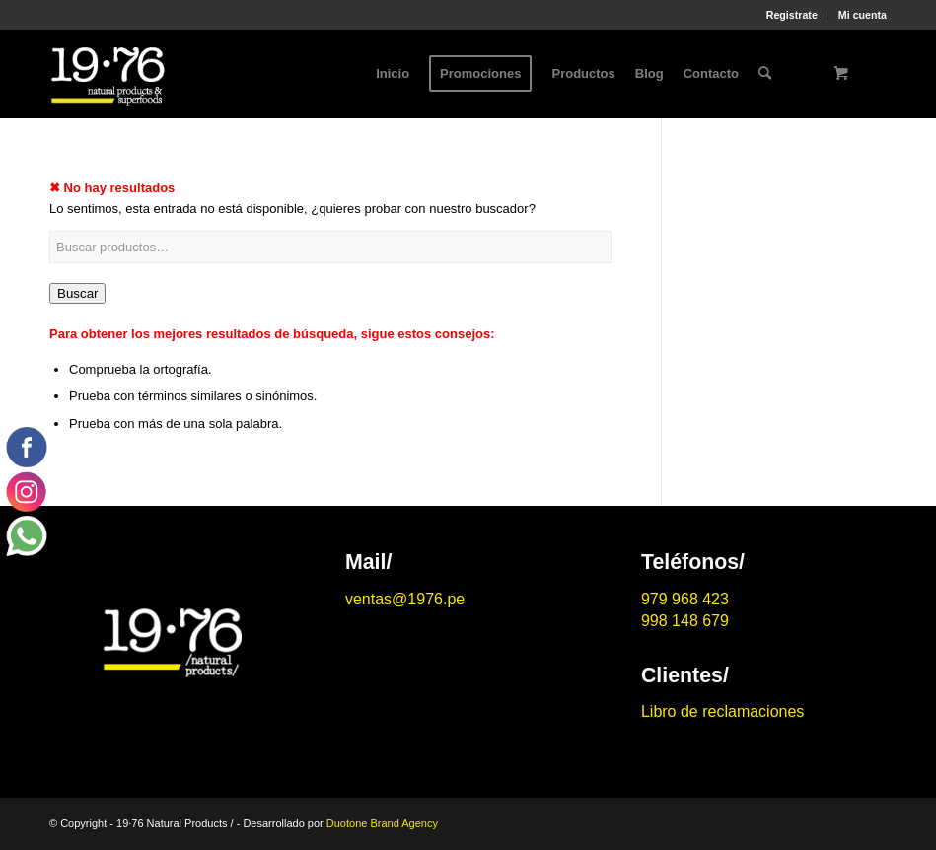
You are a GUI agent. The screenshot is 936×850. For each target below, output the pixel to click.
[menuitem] (792, 15)
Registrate (792, 15)
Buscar (77, 293)
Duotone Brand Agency (382, 823)
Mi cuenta (862, 15)
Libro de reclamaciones (722, 711)
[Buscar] (765, 74)
